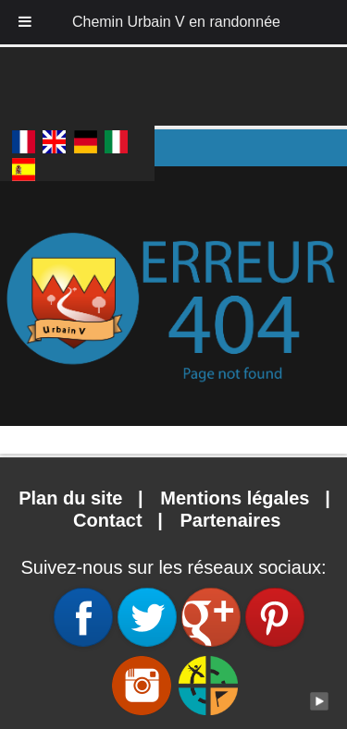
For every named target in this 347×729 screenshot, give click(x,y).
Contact (107, 520)
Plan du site (73, 498)
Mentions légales (237, 498)
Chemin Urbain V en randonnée (176, 22)
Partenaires (230, 520)
